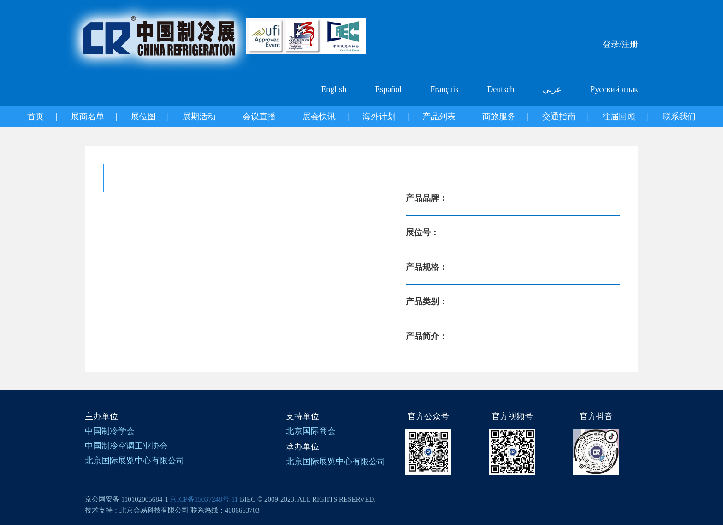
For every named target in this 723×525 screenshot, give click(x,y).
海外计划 (379, 116)
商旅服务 (499, 116)
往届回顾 (618, 116)
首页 (35, 116)
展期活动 (199, 116)
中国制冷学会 (110, 431)
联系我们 (679, 116)
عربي (552, 89)
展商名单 (87, 116)
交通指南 (558, 116)
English (333, 89)
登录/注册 (620, 44)
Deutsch (500, 89)
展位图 (143, 116)
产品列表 (439, 116)
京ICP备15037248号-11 (204, 499)
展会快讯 (319, 116)
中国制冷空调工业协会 (126, 445)
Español (388, 89)
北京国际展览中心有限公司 (134, 460)
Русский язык (614, 89)
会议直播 (259, 116)
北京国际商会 (311, 431)
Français (444, 89)
